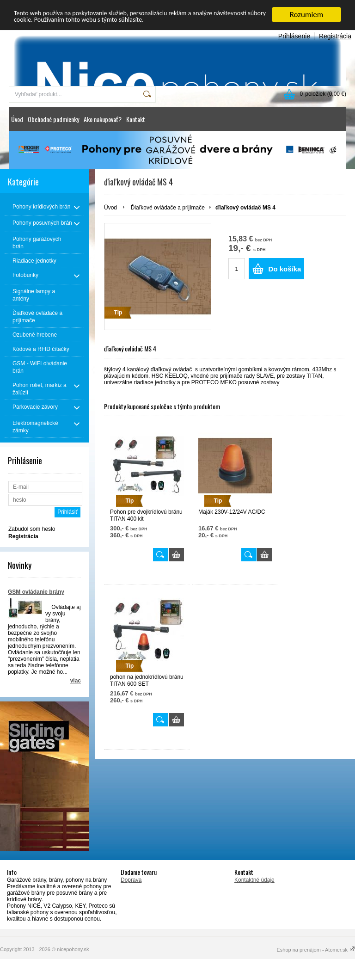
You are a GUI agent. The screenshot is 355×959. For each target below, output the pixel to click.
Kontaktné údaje (254, 880)
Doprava (131, 880)
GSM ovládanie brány (36, 592)
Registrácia (335, 36)
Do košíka (285, 269)
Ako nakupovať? (103, 119)
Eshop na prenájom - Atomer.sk (315, 950)
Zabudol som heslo (31, 529)
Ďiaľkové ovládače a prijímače (168, 207)
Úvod (17, 119)
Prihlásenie (294, 36)
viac (75, 680)
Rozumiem (307, 14)
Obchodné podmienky (53, 119)
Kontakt (135, 119)
